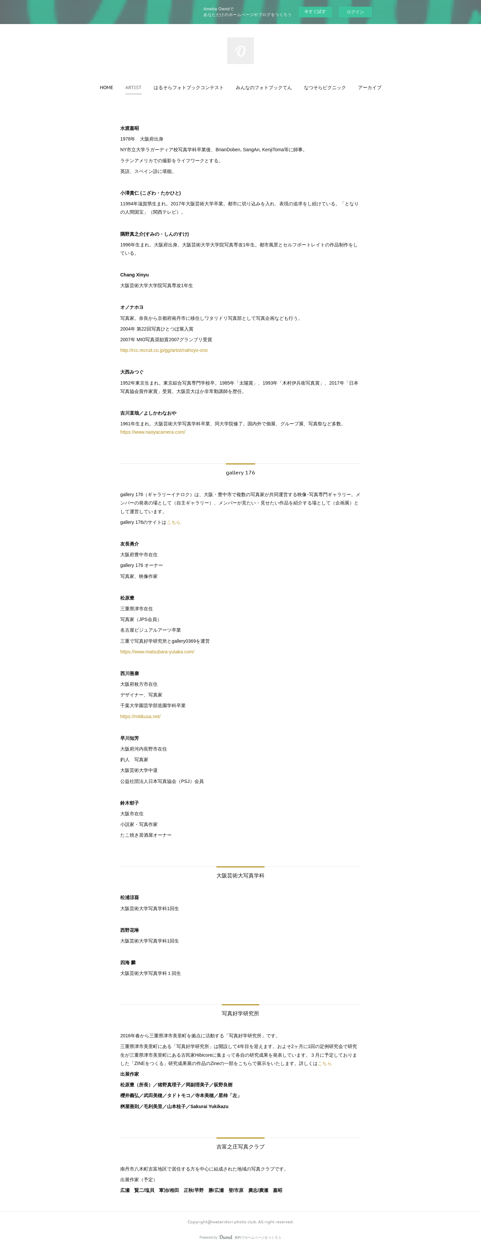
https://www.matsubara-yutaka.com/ (157, 651)
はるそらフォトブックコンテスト (189, 87)
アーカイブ (369, 87)
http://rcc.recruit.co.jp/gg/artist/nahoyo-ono (163, 350)
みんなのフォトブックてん (264, 87)
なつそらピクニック (325, 87)
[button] (106, 87)
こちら (174, 522)
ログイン (355, 11)
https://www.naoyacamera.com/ (153, 432)
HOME (106, 87)
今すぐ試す (315, 11)
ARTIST (133, 87)
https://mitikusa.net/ (140, 716)
